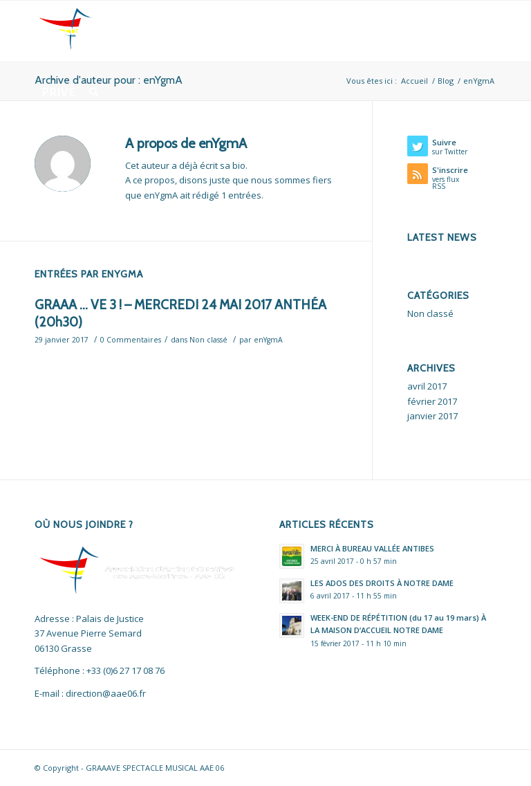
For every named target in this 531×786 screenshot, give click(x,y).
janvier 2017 (432, 416)
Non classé (208, 340)
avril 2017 (427, 386)
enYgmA (268, 340)
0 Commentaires (130, 340)
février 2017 (432, 401)
